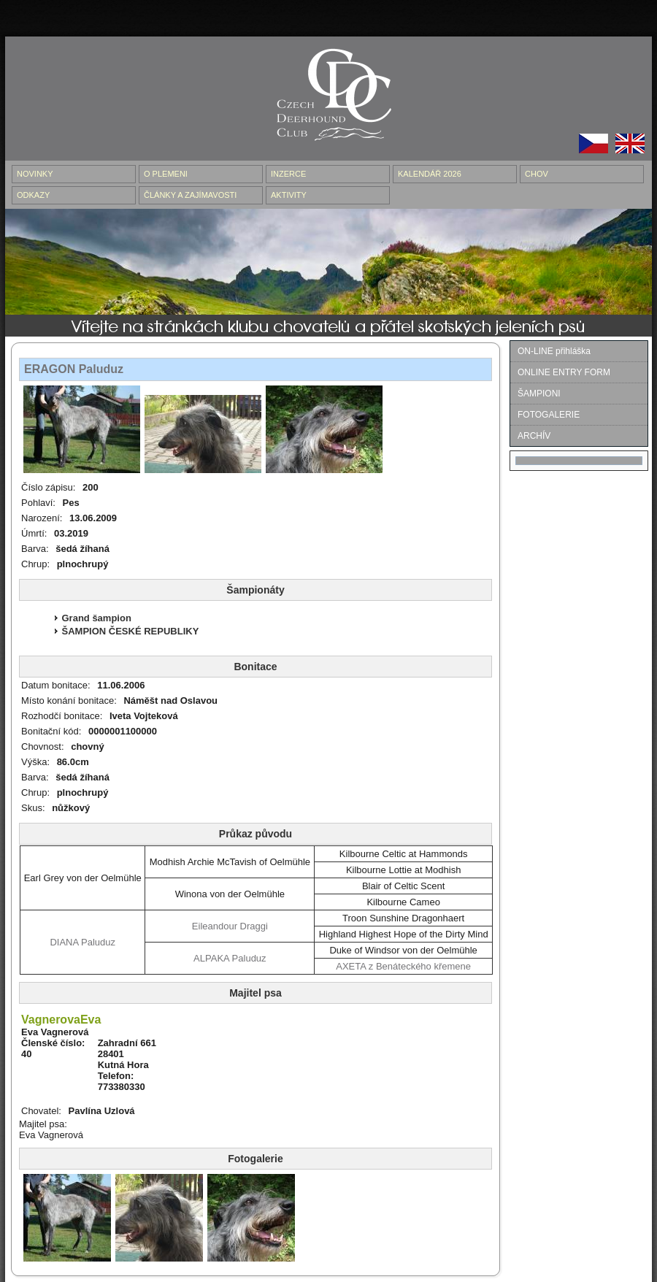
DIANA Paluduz (82, 942)
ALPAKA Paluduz (229, 958)
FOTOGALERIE (549, 415)
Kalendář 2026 (429, 173)
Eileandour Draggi (230, 926)
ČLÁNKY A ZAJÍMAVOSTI (190, 195)
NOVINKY (35, 173)
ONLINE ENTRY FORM (564, 372)
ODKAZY (33, 195)
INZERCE (288, 173)
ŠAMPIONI (539, 393)
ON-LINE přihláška (554, 351)
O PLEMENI (166, 173)
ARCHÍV (534, 436)
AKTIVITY (289, 195)
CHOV (536, 173)
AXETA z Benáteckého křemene (403, 966)
